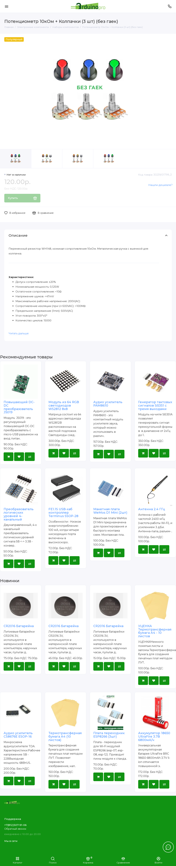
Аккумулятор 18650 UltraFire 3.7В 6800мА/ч (154, 736)
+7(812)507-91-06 (15, 825)
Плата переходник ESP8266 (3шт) (109, 734)
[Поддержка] (169, 6)
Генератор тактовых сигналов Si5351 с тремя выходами (155, 405)
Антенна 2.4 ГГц (151, 509)
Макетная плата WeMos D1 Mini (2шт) (110, 511)
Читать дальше (19, 333)
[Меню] (6, 6)
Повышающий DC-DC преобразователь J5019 (19, 407)
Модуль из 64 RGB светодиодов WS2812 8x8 (63, 405)
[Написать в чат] (168, 847)
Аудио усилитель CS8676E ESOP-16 (18, 734)
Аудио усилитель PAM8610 (107, 403)
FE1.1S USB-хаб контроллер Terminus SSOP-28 (63, 512)
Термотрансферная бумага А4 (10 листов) (65, 736)
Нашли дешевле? (160, 185)
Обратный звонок (15, 828)
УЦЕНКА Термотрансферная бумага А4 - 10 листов (154, 631)
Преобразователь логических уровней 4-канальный (19, 514)
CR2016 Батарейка (19, 626)
